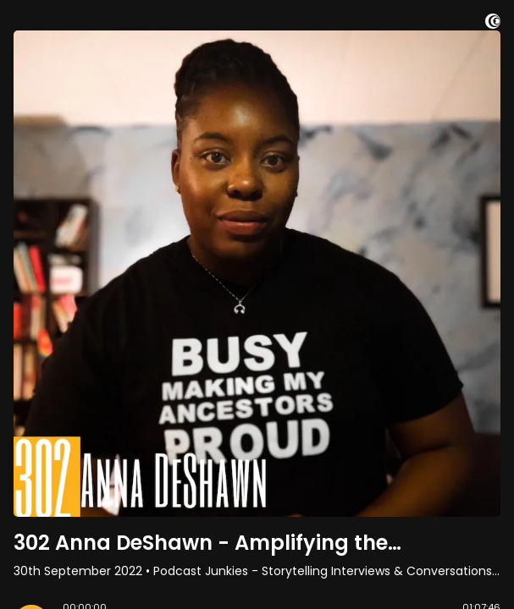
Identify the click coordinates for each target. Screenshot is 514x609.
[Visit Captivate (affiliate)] (492, 24)
